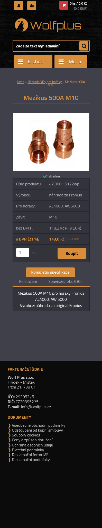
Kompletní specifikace (50, 272)
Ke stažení (28, 281)
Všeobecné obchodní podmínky (38, 425)
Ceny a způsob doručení (31, 440)
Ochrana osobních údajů (32, 445)
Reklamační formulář (29, 455)
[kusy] (22, 252)
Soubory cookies (25, 435)
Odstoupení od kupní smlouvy (37, 430)
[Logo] (48, 25)
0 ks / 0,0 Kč (78, 3)
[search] (83, 46)
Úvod (20, 81)
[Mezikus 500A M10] (51, 115)
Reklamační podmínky (30, 459)
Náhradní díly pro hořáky (44, 81)
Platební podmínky (27, 450)
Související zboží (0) (64, 281)
